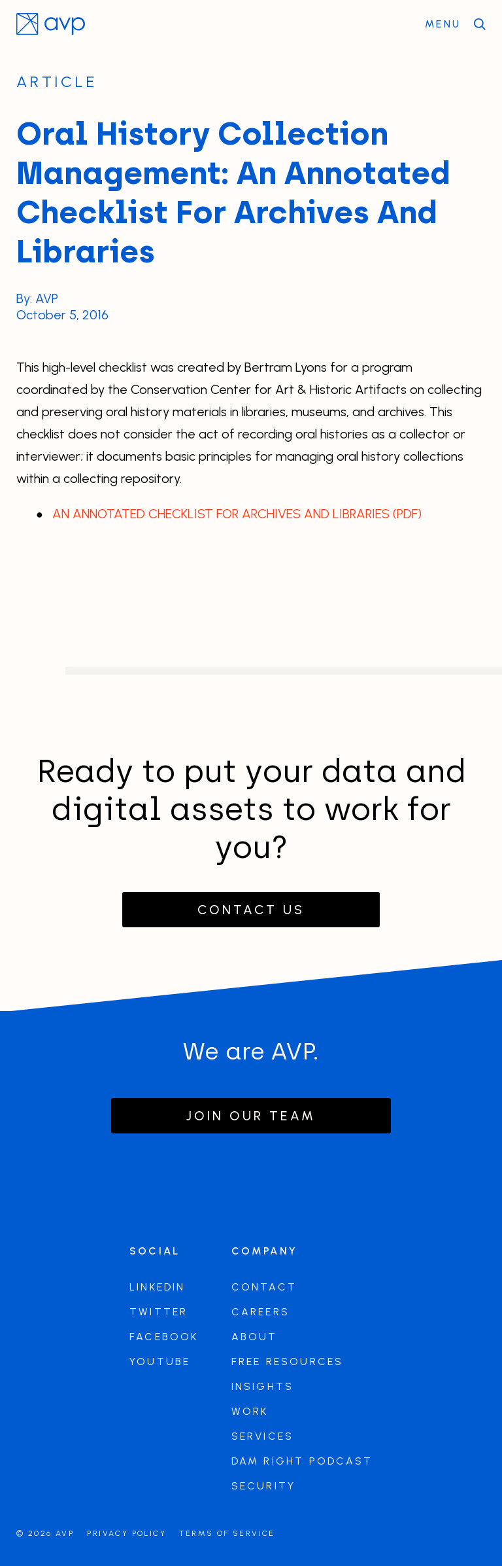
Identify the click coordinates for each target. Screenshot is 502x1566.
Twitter (158, 1312)
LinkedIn (157, 1287)
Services (262, 1436)
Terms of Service (227, 1533)
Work (250, 1411)
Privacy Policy (126, 1533)
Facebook (164, 1336)
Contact (264, 1287)
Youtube (159, 1361)
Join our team (251, 1116)
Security (263, 1486)
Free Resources (287, 1361)
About (254, 1336)
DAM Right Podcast (302, 1461)
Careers (260, 1312)
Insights (262, 1386)
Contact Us (251, 909)
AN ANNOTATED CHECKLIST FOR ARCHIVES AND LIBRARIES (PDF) (237, 514)
